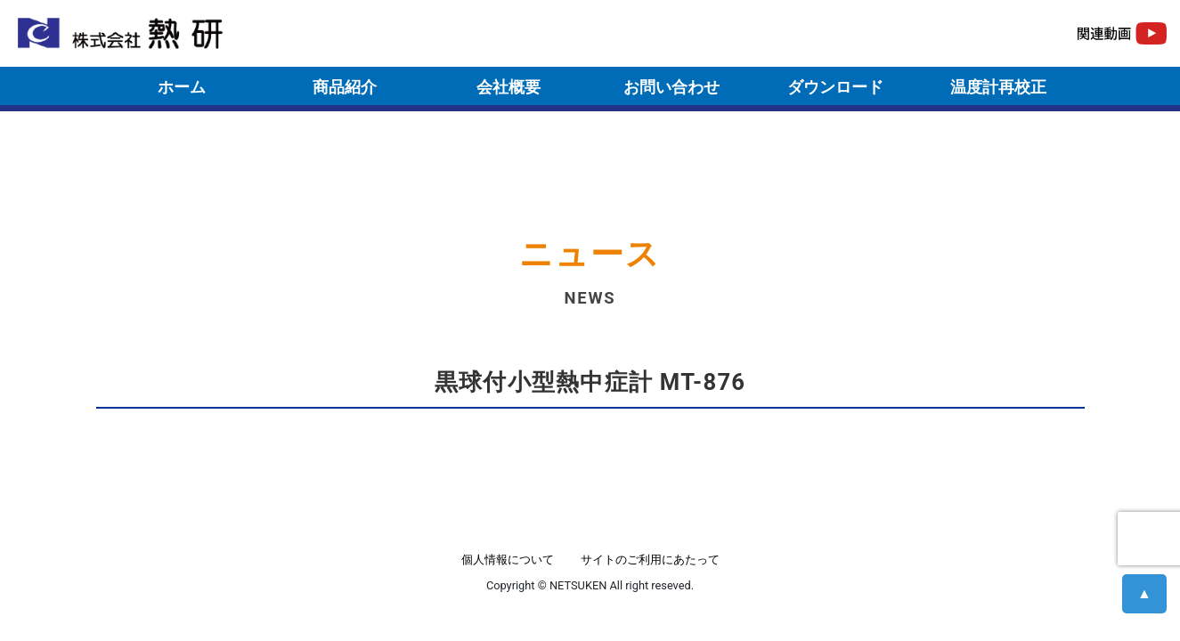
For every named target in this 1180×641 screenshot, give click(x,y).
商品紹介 (345, 86)
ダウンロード (835, 86)
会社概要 (508, 86)
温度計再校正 (998, 86)
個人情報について (507, 559)
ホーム (182, 86)
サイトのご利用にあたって (650, 559)
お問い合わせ (671, 86)
